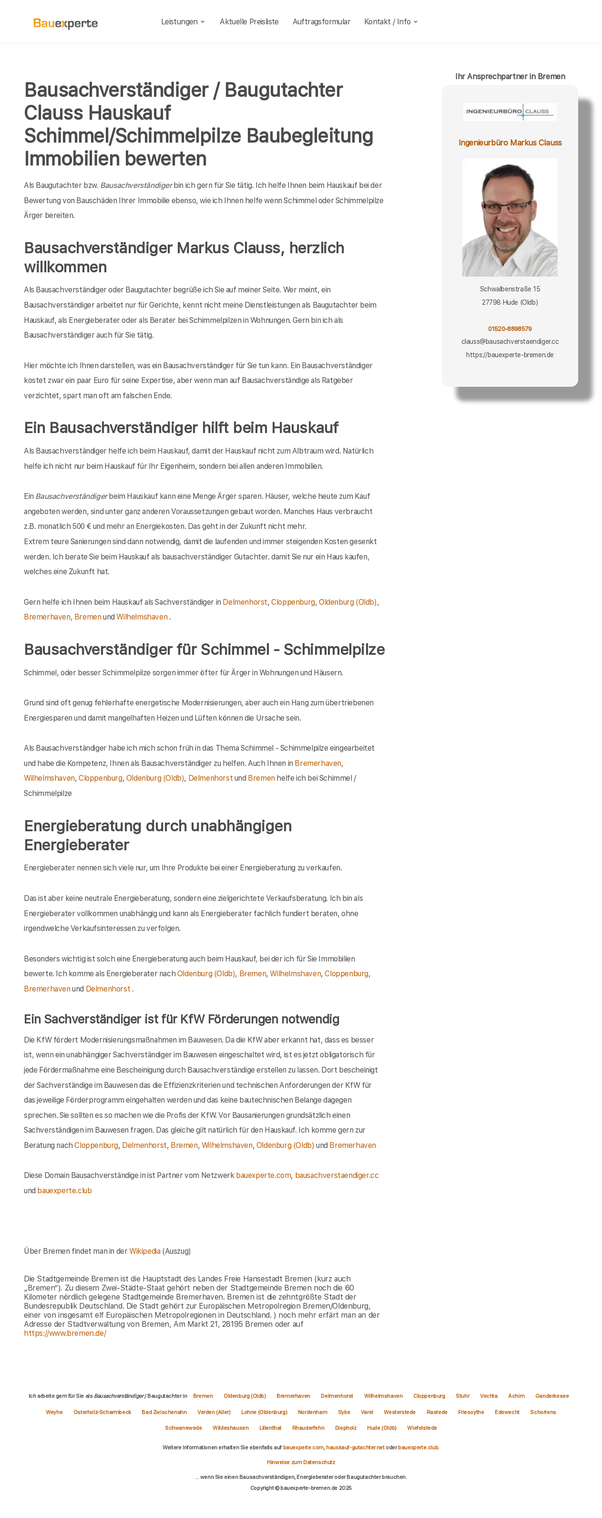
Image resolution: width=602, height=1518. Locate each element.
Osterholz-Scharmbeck (103, 1412)
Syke (344, 1412)
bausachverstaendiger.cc (337, 1175)
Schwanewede (184, 1428)
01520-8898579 (509, 328)
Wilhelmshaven (141, 616)
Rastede (438, 1412)
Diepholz (346, 1428)
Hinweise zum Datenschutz (301, 1462)
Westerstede (400, 1412)
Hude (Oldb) (382, 1428)
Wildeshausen (231, 1428)
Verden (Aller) (214, 1412)
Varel (368, 1412)
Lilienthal (271, 1428)
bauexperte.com (263, 1175)
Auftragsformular (321, 21)
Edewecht (507, 1412)
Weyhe (55, 1412)
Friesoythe (471, 1412)
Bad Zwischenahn (165, 1412)
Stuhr (463, 1396)
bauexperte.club (64, 1190)
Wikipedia (145, 1251)
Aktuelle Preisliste (249, 21)
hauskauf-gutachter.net (355, 1447)
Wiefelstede (422, 1428)
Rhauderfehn (309, 1428)
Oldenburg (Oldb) (348, 602)
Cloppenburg (293, 602)
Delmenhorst (245, 602)
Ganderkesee (552, 1396)
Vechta (489, 1396)
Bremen (88, 616)
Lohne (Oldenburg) (264, 1412)
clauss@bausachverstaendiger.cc (510, 341)
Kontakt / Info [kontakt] (391, 21)
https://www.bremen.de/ (65, 1333)
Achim (517, 1396)
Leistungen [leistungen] (183, 21)
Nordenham (313, 1412)
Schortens (543, 1412)
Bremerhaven (47, 616)
